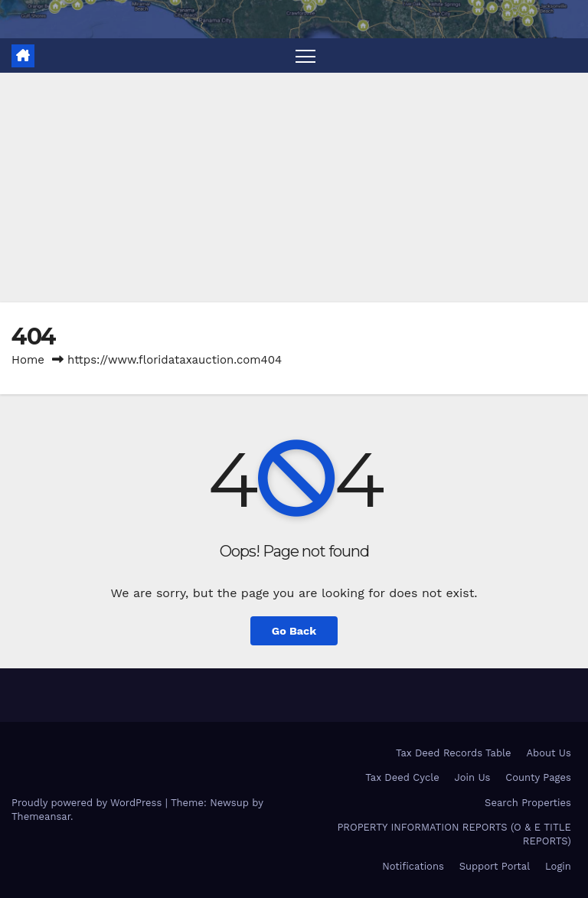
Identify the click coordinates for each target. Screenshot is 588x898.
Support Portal (495, 866)
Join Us (473, 777)
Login (558, 866)
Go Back (294, 631)
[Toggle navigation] (306, 55)
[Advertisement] (294, 187)
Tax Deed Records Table (453, 753)
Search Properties (528, 802)
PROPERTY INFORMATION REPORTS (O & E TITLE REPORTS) (453, 834)
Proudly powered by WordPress (88, 802)
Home (27, 360)
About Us (548, 753)
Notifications (413, 866)
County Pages (538, 777)
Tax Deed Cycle (402, 777)
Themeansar (40, 816)
